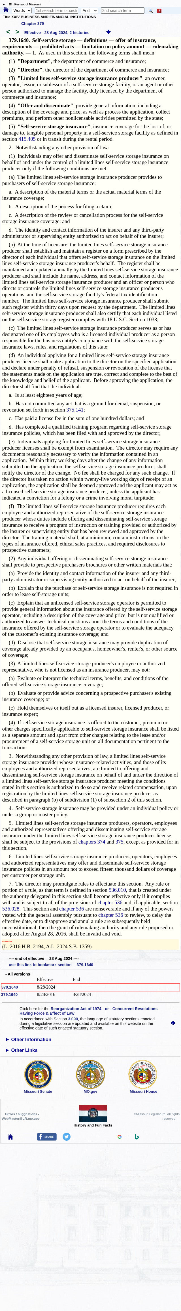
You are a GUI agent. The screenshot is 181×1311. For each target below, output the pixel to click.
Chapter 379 (32, 23)
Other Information (31, 1039)
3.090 (73, 1019)
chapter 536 (110, 902)
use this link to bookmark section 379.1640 (51, 964)
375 (119, 842)
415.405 (27, 139)
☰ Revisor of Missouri (23, 4)
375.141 (75, 410)
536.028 (11, 909)
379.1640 (9, 987)
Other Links (24, 1050)
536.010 (117, 890)
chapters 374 (91, 842)
